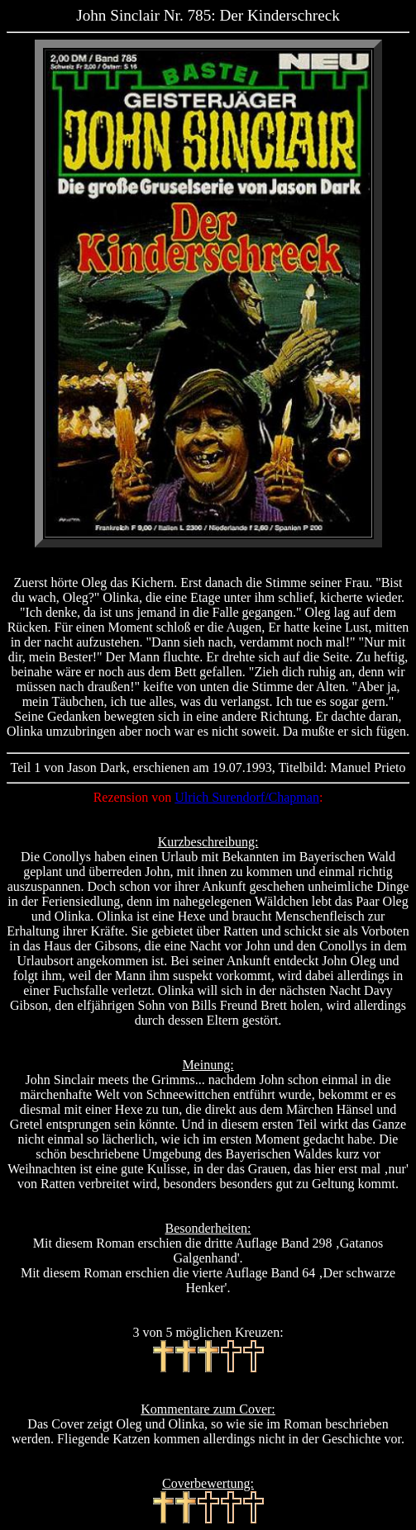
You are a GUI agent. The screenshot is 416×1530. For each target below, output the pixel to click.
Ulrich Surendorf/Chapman (247, 797)
